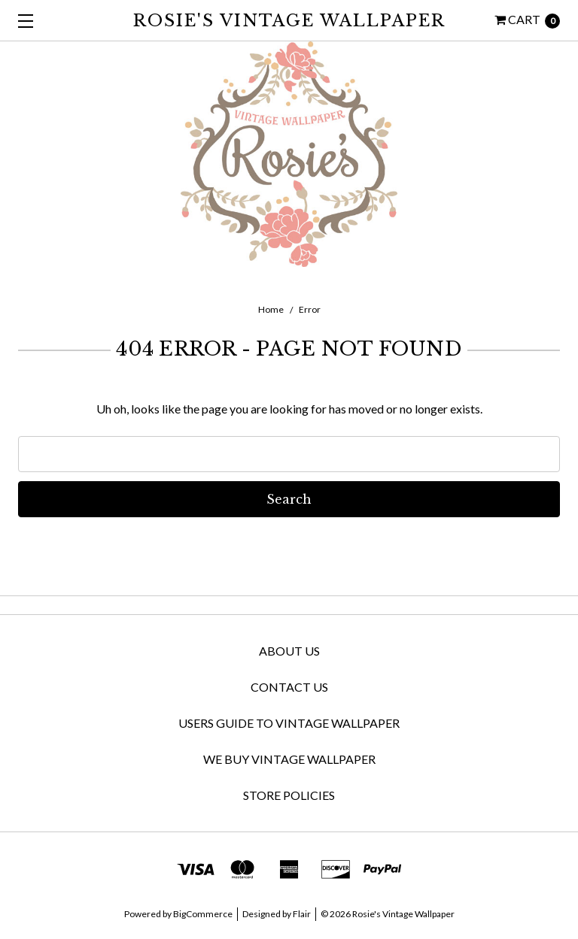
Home (271, 309)
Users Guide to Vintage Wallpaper (289, 723)
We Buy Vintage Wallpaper (289, 759)
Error (310, 309)
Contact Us (289, 687)
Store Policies (289, 795)
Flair (302, 913)
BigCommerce (203, 913)
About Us (289, 651)
